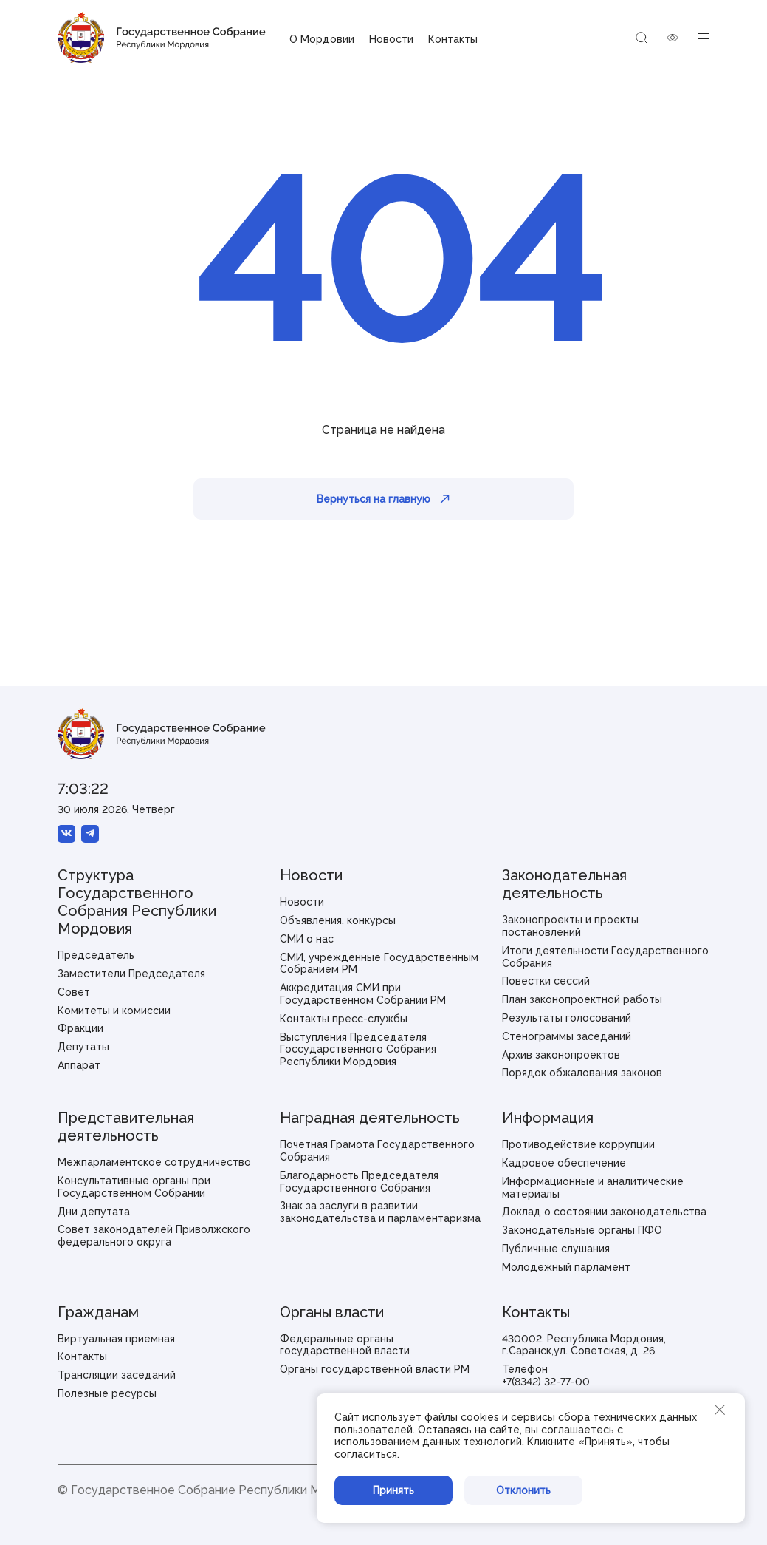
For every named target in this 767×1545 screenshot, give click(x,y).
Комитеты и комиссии (114, 1010)
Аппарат (79, 1065)
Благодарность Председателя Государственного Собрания (359, 1181)
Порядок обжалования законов (582, 1073)
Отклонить (523, 1490)
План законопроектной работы (582, 999)
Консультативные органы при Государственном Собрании (134, 1187)
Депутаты (83, 1047)
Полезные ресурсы (107, 1393)
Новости (391, 39)
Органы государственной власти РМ (375, 1369)
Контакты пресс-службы (343, 1019)
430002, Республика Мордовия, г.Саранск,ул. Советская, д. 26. (584, 1345)
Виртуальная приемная (116, 1339)
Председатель (96, 955)
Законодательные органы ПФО (582, 1230)
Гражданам (98, 1312)
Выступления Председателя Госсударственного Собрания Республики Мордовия (358, 1049)
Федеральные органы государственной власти (345, 1345)
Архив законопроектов (561, 1055)
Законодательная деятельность (564, 884)
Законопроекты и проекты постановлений (570, 926)
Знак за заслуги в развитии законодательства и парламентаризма (380, 1212)
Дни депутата (94, 1212)
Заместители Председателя (131, 973)
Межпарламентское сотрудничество (154, 1162)
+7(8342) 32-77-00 (546, 1382)
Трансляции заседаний (117, 1375)
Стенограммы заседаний (566, 1036)
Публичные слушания (556, 1248)
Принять (393, 1490)
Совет (74, 992)
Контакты (453, 39)
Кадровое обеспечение (564, 1163)
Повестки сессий (546, 981)
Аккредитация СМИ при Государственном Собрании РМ (363, 994)
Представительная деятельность (126, 1126)
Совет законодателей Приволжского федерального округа (154, 1235)
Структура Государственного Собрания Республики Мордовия (137, 901)
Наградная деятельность (370, 1118)
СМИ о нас (307, 939)
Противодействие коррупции (578, 1144)
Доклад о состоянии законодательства (604, 1212)
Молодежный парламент (566, 1267)
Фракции (80, 1028)
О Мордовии (321, 39)
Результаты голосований (566, 1018)
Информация (548, 1118)
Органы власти (332, 1312)
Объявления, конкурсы (338, 920)
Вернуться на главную (383, 499)
